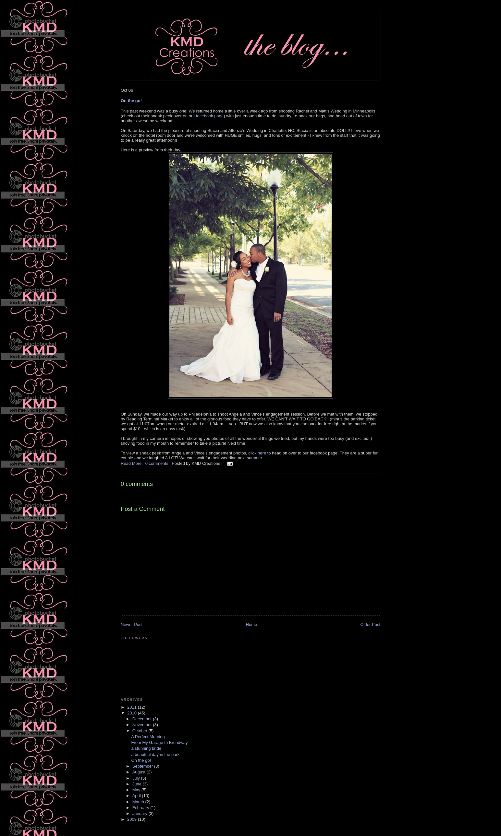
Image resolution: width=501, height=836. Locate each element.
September (143, 766)
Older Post (370, 624)
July (136, 778)
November (142, 724)
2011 (132, 707)
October (140, 730)
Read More (131, 463)
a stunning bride (146, 748)
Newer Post (131, 624)
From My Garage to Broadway (159, 742)
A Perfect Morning (148, 736)
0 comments (157, 463)
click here (257, 453)
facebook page (210, 115)
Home (251, 624)
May (136, 789)
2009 (132, 819)
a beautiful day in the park (155, 754)
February (141, 807)
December (142, 718)
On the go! (131, 100)
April (137, 795)
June (137, 784)
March (138, 801)
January (140, 813)
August (139, 772)
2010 (132, 713)
